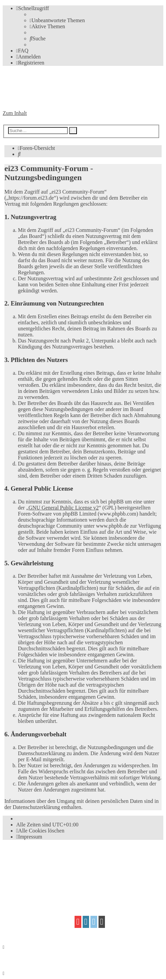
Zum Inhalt (15, 113)
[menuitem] (57, 20)
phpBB (40, 857)
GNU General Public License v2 (64, 508)
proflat (26, 883)
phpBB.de (80, 870)
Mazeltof (59, 883)
